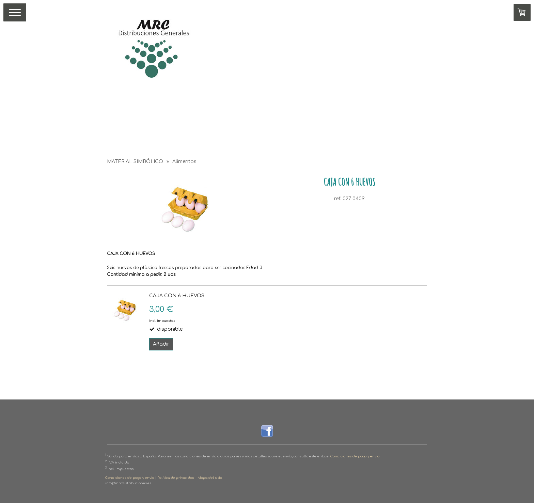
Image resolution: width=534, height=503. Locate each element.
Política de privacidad (175, 478)
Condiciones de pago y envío (354, 456)
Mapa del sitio (210, 478)
